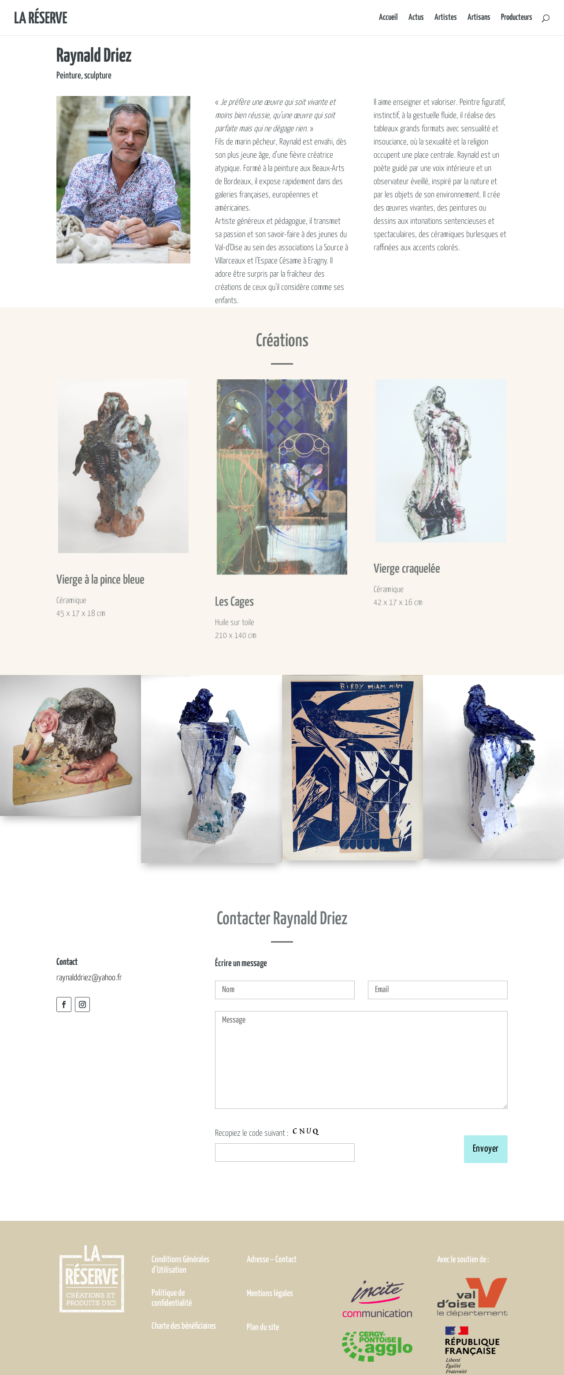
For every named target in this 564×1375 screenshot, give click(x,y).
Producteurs (516, 18)
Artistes (445, 18)
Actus (416, 18)
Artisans (479, 18)
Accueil (388, 18)
